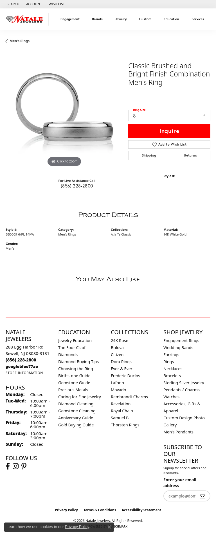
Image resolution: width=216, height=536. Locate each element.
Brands (97, 19)
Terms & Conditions (100, 510)
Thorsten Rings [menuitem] (125, 425)
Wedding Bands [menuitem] (178, 347)
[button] (12, 4)
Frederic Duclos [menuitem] (125, 375)
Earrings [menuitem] (171, 354)
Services (198, 19)
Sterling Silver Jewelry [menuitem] (183, 382)
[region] (64, 109)
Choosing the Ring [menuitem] (75, 368)
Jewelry (121, 19)
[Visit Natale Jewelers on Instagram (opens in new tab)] (16, 466)
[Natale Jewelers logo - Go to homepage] (26, 19)
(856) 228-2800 (77, 186)
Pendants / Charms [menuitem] (181, 389)
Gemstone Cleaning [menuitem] (77, 410)
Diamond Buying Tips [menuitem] (78, 361)
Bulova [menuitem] (117, 347)
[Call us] (22, 366)
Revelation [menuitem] (121, 403)
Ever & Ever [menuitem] (121, 368)
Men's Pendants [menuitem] (178, 432)
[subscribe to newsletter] (202, 496)
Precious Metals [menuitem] (73, 389)
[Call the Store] (21, 360)
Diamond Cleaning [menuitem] (75, 403)
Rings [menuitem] (168, 361)
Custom (145, 19)
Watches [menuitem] (171, 396)
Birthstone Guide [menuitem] (74, 375)
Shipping (149, 155)
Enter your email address (179, 482)
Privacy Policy (66, 510)
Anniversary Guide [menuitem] (75, 417)
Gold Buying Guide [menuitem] (76, 425)
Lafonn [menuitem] (117, 382)
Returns (190, 155)
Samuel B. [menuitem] (120, 417)
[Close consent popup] (109, 527)
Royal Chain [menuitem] (122, 410)
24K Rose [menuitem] (119, 340)
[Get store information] (24, 372)
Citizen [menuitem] (117, 354)
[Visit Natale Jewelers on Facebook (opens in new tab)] (8, 466)
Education (171, 19)
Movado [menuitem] (118, 389)
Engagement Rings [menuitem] (181, 340)
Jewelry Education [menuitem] (75, 340)
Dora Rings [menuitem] (121, 361)
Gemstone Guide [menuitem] (74, 382)
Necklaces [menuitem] (172, 368)
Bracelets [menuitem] (172, 375)
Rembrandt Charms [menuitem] (129, 396)
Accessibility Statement (141, 510)
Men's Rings (20, 41)
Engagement (70, 19)
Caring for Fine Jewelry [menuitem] (79, 396)
